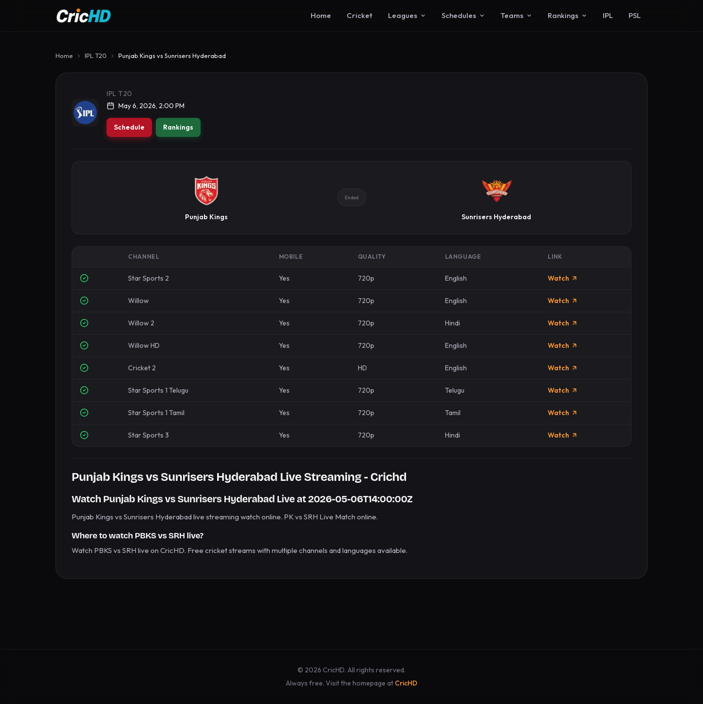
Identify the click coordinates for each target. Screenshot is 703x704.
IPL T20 (96, 55)
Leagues (407, 15)
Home (321, 15)
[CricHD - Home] (84, 15)
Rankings (567, 15)
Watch (563, 278)
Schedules (463, 15)
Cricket (359, 15)
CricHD (406, 683)
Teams (516, 15)
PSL (635, 15)
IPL (608, 15)
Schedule (129, 127)
